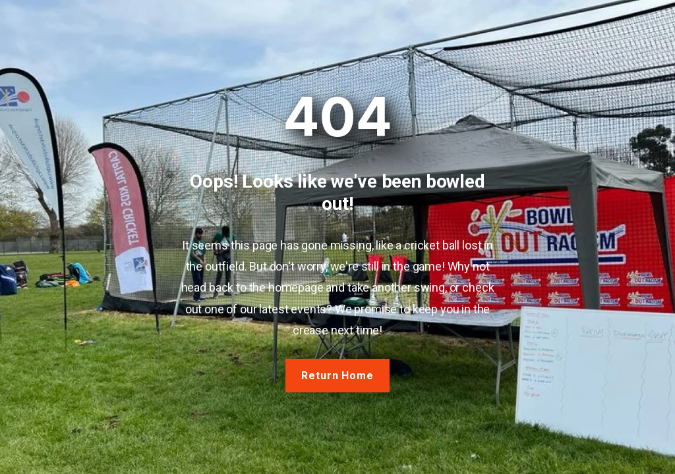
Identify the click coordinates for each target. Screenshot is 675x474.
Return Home (337, 375)
